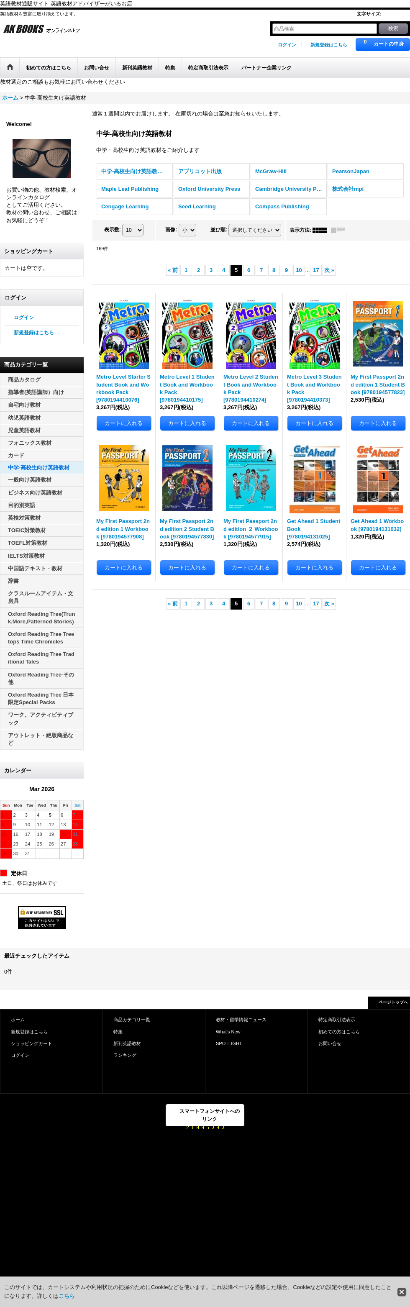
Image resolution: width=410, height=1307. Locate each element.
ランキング (124, 1055)
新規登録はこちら (328, 44)
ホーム (18, 1019)
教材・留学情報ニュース (241, 1019)
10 (299, 270)
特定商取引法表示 (336, 1019)
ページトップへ (393, 1002)
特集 (118, 1031)
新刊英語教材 (127, 1043)
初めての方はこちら (339, 1031)
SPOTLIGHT (229, 1043)
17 (316, 270)
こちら (67, 1296)
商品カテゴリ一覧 (131, 1019)
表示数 (112, 230)
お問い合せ (329, 1043)
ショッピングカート (31, 1043)
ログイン (287, 44)
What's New (228, 1031)
